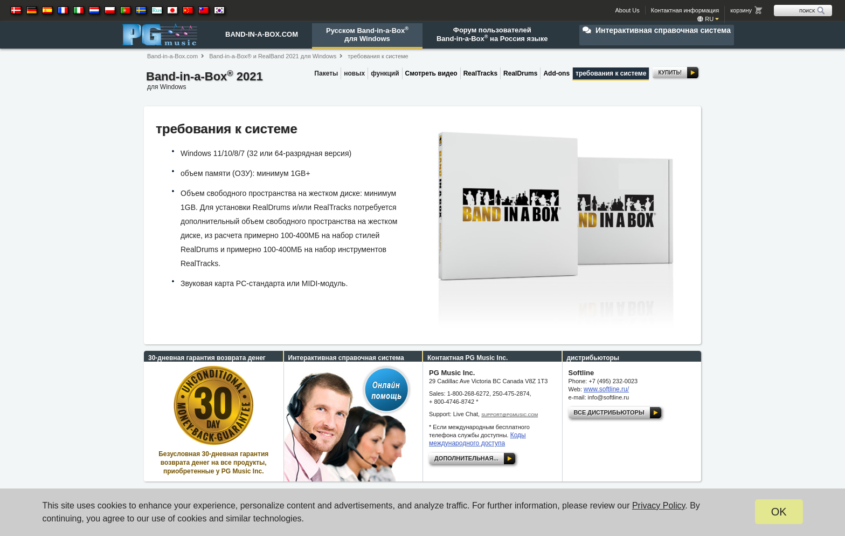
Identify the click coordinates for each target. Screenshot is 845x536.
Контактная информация (685, 10)
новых (354, 73)
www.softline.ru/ (606, 389)
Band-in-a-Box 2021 (204, 81)
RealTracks (480, 73)
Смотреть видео (431, 73)
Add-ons (556, 73)
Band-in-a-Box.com (172, 56)
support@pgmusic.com (509, 414)
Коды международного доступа (477, 439)
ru (708, 19)
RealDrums (520, 73)
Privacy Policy (658, 505)
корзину (741, 10)
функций (385, 73)
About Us (627, 10)
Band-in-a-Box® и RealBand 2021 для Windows (272, 56)
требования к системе (378, 56)
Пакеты (326, 73)
